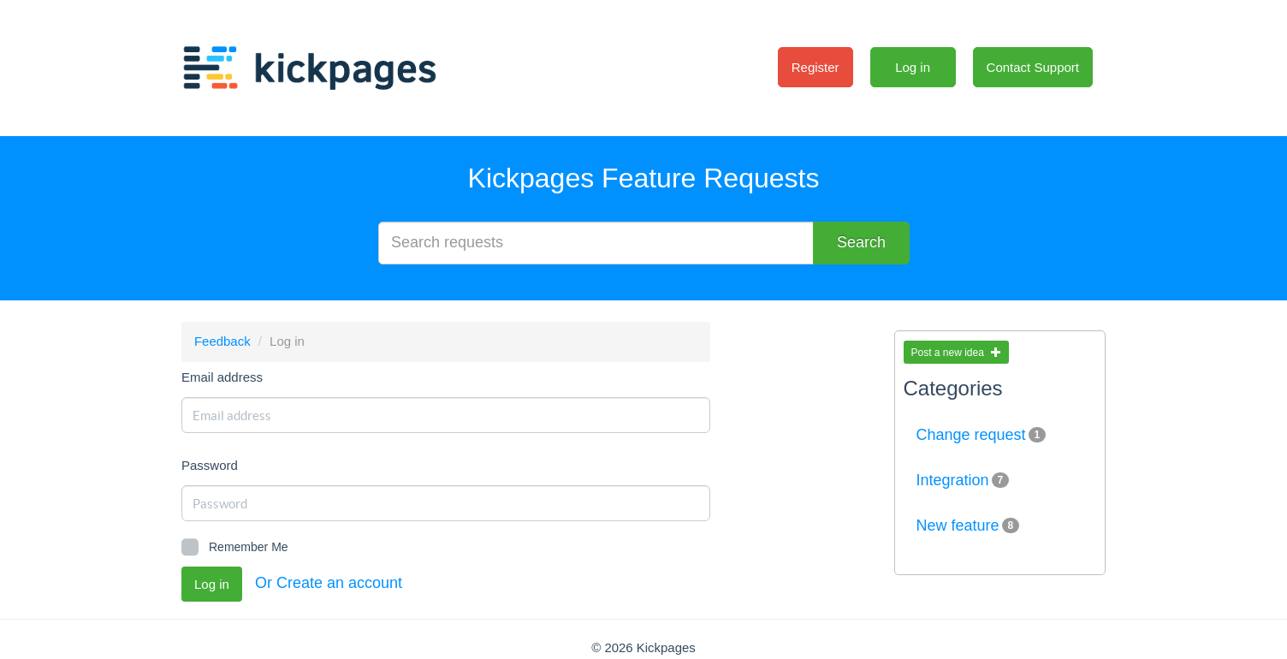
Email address (222, 377)
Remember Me (234, 546)
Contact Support (1033, 67)
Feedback (222, 341)
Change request (981, 434)
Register (815, 67)
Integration (963, 480)
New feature (968, 525)
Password (209, 465)
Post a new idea (956, 353)
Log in (912, 67)
